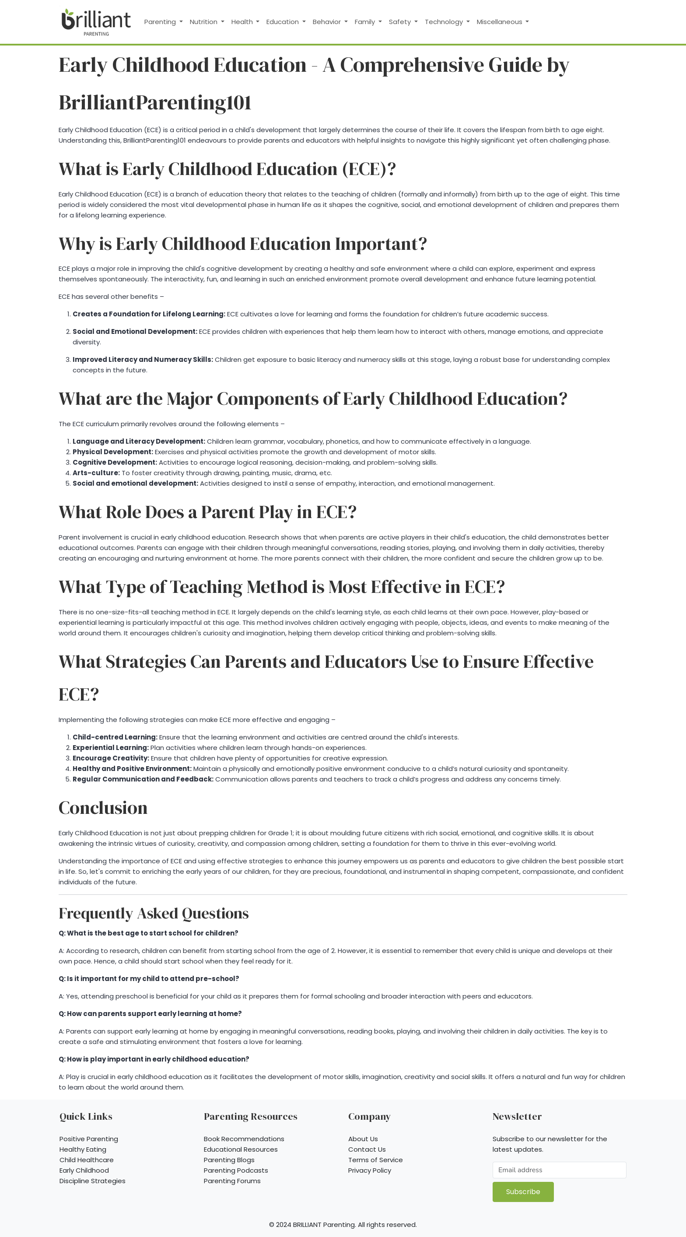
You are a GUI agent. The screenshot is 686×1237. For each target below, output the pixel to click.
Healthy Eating (83, 1149)
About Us (363, 1138)
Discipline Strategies (93, 1180)
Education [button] (283, 21)
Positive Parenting (89, 1138)
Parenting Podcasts (236, 1170)
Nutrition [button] (204, 21)
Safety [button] (401, 21)
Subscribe (523, 1192)
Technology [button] (445, 21)
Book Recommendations (244, 1138)
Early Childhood (84, 1170)
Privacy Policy (369, 1170)
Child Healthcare (87, 1159)
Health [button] (243, 21)
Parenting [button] (161, 21)
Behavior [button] (328, 21)
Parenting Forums (232, 1180)
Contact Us (367, 1149)
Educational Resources (241, 1149)
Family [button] (366, 21)
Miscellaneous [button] (500, 21)
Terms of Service (375, 1159)
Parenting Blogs (229, 1159)
